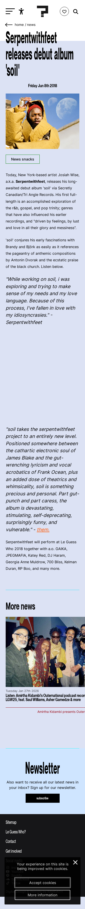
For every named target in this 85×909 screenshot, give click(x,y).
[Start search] (74, 12)
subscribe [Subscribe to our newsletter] (42, 798)
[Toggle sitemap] (42, 822)
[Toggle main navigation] (9, 11)
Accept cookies (42, 882)
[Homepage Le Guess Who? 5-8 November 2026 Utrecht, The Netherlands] (42, 11)
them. (43, 529)
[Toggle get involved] (42, 851)
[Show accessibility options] (22, 11)
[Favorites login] (64, 11)
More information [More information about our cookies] (42, 895)
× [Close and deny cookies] (75, 862)
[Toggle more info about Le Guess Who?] (42, 831)
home (19, 25)
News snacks (22, 159)
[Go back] (9, 25)
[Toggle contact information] (42, 841)
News (31, 25)
